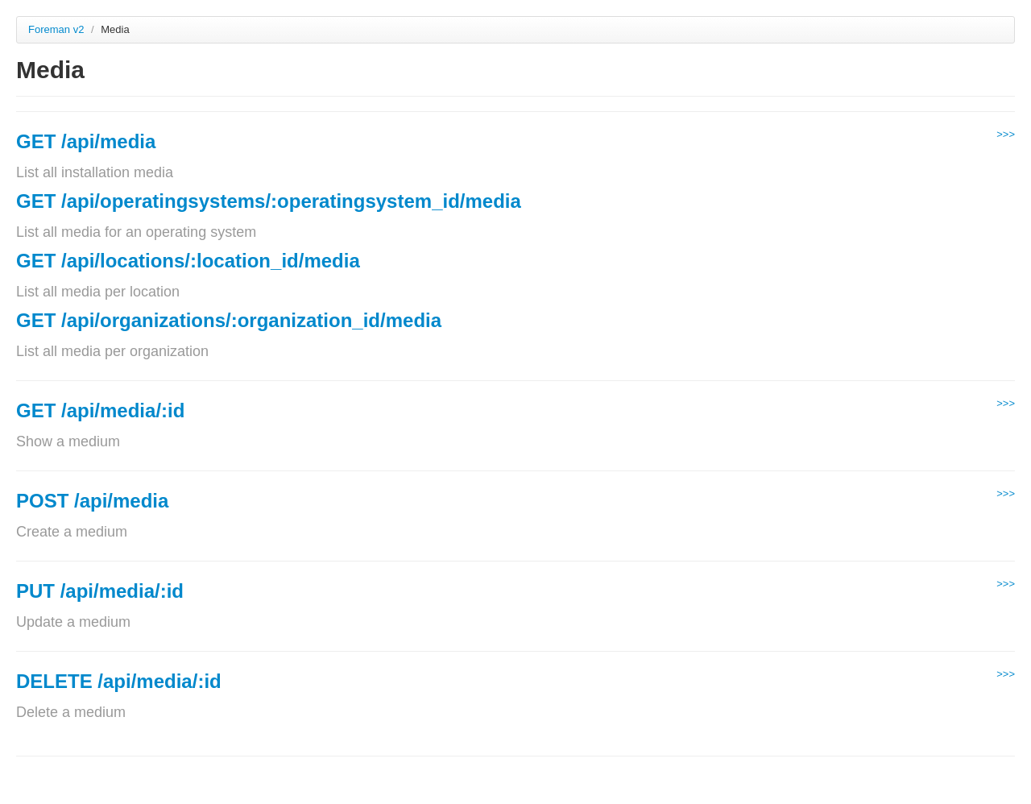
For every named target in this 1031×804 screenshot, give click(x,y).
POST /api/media (92, 501)
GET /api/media (85, 141)
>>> (1005, 134)
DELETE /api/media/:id (119, 681)
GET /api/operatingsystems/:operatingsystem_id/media (268, 201)
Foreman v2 (56, 29)
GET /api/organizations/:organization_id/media (228, 320)
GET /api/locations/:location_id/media (188, 260)
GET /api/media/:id (100, 410)
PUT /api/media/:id (100, 591)
